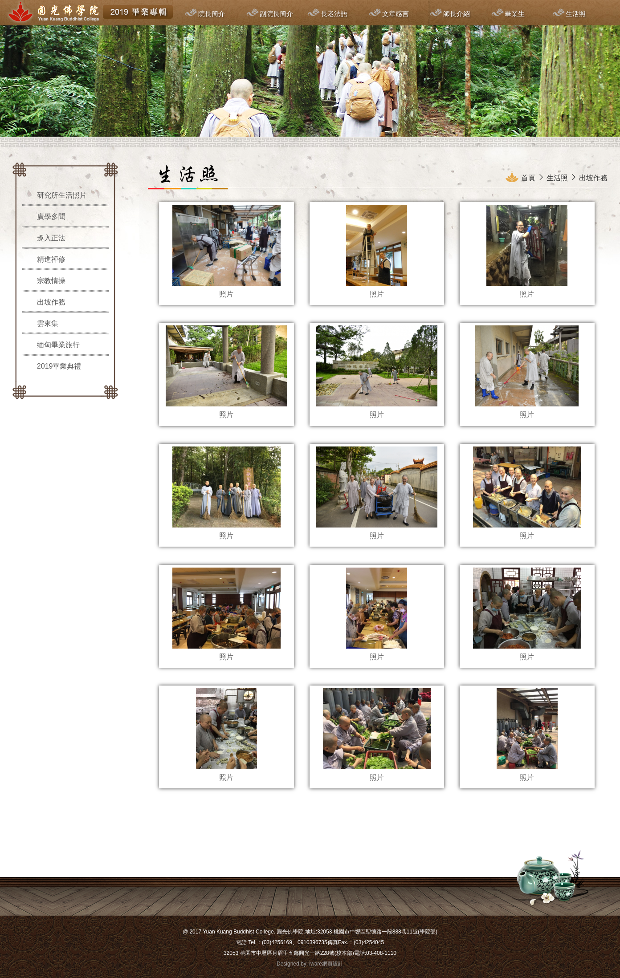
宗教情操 (51, 280)
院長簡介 (211, 13)
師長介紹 (456, 13)
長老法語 (334, 13)
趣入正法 (51, 238)
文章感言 (395, 13)
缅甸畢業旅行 (58, 345)
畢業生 (515, 13)
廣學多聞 (51, 216)
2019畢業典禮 (59, 366)
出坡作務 (51, 302)
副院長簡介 (276, 13)
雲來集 (47, 323)
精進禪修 (51, 259)
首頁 (528, 178)
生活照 (576, 13)
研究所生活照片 (62, 195)
